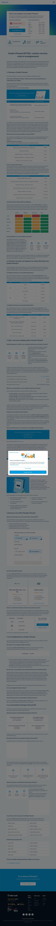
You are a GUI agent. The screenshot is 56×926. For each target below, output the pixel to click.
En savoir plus (28, 468)
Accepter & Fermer (28, 472)
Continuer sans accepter (13, 452)
